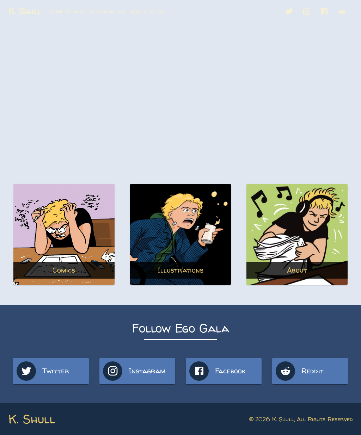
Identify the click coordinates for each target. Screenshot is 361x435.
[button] (289, 11)
